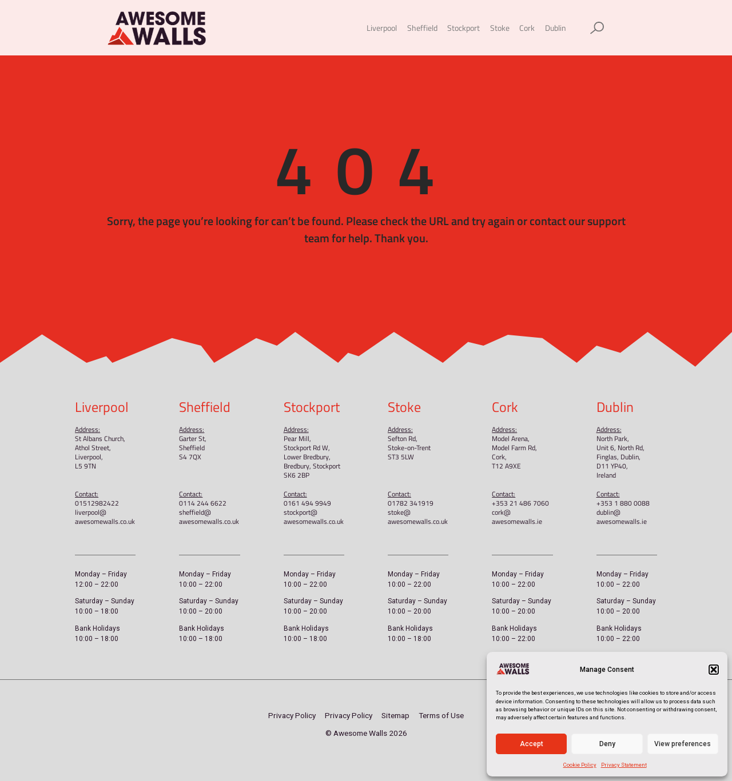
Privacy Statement (624, 765)
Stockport (463, 28)
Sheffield (422, 28)
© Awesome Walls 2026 (366, 733)
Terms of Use (441, 715)
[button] (713, 669)
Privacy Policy (292, 715)
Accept (531, 744)
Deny (607, 744)
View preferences (682, 744)
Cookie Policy (579, 765)
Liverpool (382, 28)
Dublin (555, 28)
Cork (527, 28)
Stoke (500, 28)
